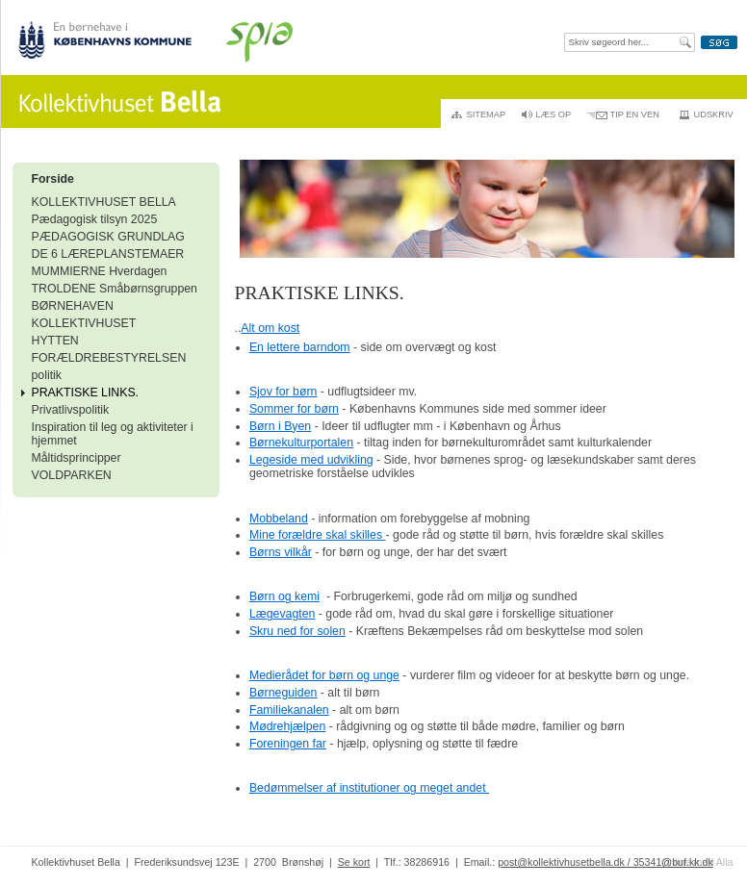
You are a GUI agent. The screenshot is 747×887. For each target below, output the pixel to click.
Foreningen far (287, 743)
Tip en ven (634, 114)
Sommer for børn (294, 409)
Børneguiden (283, 692)
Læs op (554, 114)
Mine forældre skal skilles (317, 535)
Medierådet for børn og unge (324, 675)
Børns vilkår (280, 552)
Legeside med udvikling (311, 460)
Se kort (354, 862)
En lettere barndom (299, 347)
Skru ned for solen (297, 631)
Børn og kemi (284, 596)
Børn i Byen (280, 426)
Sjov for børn (283, 391)
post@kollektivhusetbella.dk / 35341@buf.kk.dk (605, 862)
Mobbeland (278, 518)
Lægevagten (282, 614)
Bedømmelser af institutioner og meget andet (369, 788)
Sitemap (486, 114)
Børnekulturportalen (301, 442)
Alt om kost (270, 328)
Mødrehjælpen (287, 726)
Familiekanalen (289, 710)
